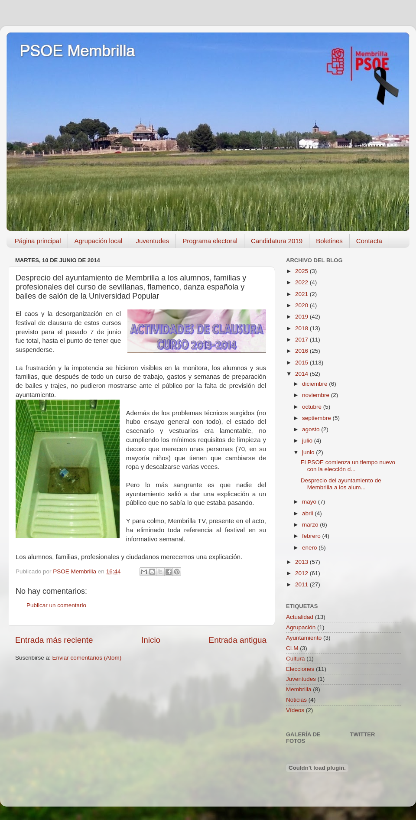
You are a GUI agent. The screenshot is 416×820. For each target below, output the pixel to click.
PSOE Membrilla (77, 51)
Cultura (295, 658)
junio (309, 452)
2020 (302, 305)
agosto (311, 429)
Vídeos (295, 710)
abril (308, 513)
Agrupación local (99, 240)
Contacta (369, 240)
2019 (302, 316)
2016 (302, 351)
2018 (302, 328)
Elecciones (300, 669)
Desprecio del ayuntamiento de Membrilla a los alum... (341, 484)
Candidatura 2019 (276, 240)
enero (310, 547)
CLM (292, 648)
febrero (312, 536)
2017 (302, 339)
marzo (311, 524)
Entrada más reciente (54, 639)
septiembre (317, 418)
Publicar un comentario (56, 605)
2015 (302, 362)
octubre (312, 406)
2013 (302, 562)
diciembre (315, 384)
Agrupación (300, 627)
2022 (302, 282)
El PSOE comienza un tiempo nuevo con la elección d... (348, 465)
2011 (302, 584)
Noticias (296, 699)
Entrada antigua (237, 639)
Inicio (150, 639)
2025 (302, 271)
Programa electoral (209, 240)
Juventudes (152, 240)
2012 (302, 573)
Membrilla (299, 689)
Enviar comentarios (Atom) (87, 657)
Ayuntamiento (304, 638)
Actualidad (299, 617)
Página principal (38, 240)
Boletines (329, 240)
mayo (310, 501)
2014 (302, 374)
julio (308, 440)
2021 (302, 294)
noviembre (316, 395)
